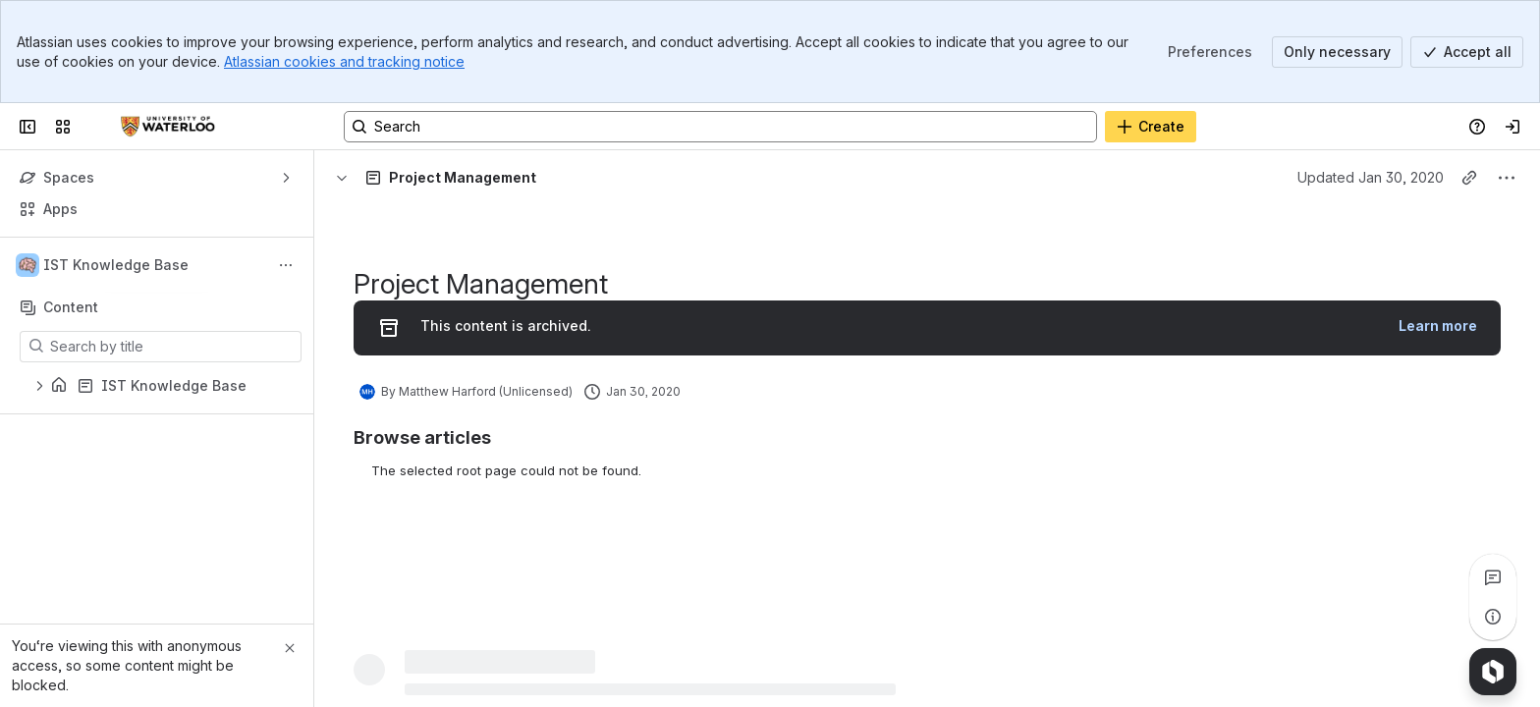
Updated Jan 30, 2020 (1370, 177)
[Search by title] (172, 346)
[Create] (1150, 126)
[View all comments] (1493, 577)
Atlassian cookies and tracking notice (344, 61)
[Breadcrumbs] (416, 177)
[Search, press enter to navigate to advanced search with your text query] (720, 126)
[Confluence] (167, 126)
